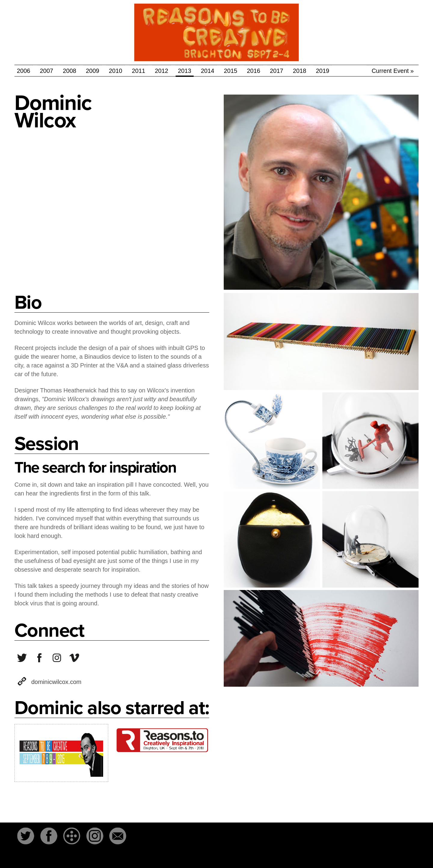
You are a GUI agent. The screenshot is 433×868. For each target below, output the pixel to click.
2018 (299, 70)
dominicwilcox (21, 657)
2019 (323, 70)
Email (117, 835)
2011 (139, 70)
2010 (115, 70)
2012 (161, 70)
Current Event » (393, 70)
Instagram (94, 835)
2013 (185, 70)
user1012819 (74, 657)
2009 (93, 70)
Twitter (25, 835)
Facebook (48, 835)
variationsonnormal (39, 657)
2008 (69, 70)
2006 (23, 70)
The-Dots (71, 835)
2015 (231, 70)
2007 (47, 70)
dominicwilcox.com (56, 682)
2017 (277, 70)
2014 (207, 70)
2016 (253, 70)
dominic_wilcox (56, 657)
